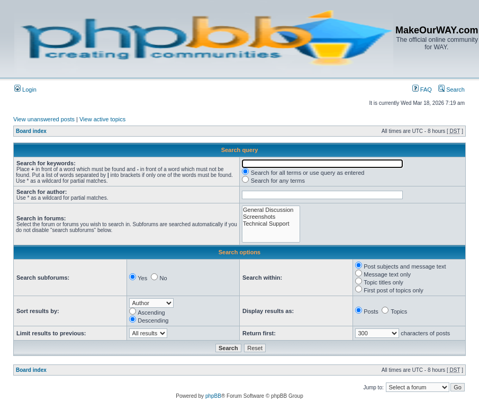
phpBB (213, 396)
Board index (31, 131)
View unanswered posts (44, 119)
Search (451, 89)
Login (25, 89)
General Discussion (271, 210)
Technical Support (271, 223)
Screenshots (271, 216)
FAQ (422, 89)
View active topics (102, 119)
